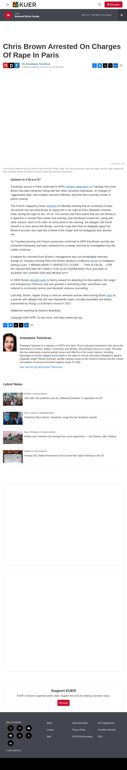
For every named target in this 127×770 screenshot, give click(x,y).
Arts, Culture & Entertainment (39, 413)
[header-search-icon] (100, 4)
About (49, 723)
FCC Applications (106, 723)
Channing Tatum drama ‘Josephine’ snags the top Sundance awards (60, 417)
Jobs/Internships (80, 723)
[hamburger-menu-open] (7, 5)
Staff (49, 736)
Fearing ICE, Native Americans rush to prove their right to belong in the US (64, 455)
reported (52, 205)
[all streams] (122, 15)
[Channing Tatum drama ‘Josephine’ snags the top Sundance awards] (13, 418)
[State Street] (63, 524)
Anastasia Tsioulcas (38, 64)
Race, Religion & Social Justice (40, 432)
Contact (50, 730)
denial (94, 260)
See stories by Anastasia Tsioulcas (41, 367)
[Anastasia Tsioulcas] (10, 342)
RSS (100, 736)
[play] (8, 15)
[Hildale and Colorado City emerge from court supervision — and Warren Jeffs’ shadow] (13, 437)
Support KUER (63, 691)
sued (109, 295)
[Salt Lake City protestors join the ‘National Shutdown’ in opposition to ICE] (13, 399)
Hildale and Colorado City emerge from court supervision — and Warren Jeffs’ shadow (70, 436)
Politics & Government (35, 394)
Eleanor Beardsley (78, 186)
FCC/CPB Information (82, 736)
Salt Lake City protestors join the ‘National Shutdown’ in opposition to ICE (63, 398)
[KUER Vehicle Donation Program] (63, 621)
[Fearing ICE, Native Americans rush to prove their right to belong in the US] (13, 456)
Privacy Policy (78, 730)
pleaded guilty (38, 280)
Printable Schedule (107, 730)
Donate (114, 4)
